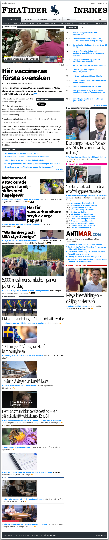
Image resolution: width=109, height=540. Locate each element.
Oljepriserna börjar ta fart (81, 207)
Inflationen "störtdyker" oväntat (84, 205)
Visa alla (59, 169)
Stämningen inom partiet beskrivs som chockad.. (24, 356)
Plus (81, 27)
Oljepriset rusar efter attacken (83, 216)
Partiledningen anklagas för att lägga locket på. (87, 157)
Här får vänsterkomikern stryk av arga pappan (44, 213)
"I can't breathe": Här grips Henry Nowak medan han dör (89, 81)
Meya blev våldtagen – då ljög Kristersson (84, 298)
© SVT (61, 65)
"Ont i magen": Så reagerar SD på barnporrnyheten (86, 71)
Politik (54, 23)
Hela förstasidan (10, 23)
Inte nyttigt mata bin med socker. (17, 447)
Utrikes (47, 23)
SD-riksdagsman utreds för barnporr (87, 86)
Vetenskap (43, 19)
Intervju (22, 23)
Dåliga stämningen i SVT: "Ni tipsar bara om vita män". (26, 524)
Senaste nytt (73, 27)
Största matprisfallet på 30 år (83, 203)
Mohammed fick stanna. (78, 306)
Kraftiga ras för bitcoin (80, 212)
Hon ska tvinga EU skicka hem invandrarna (85, 33)
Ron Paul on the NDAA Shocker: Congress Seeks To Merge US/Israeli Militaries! (87, 260)
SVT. (35, 94)
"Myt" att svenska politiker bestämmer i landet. (23, 241)
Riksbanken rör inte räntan (82, 214)
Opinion (68, 19)
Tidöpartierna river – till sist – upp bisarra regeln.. (24, 323)
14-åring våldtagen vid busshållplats (87, 76)
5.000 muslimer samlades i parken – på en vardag (31, 282)
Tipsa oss (102, 23)
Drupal (103, 535)
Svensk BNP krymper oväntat (83, 219)
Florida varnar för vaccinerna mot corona (21, 153)
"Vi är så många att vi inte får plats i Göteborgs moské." (26, 291)
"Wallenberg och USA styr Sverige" (19, 234)
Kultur (56, 19)
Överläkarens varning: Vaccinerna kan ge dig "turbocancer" (29, 167)
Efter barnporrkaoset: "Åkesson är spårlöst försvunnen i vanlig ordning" (88, 40)
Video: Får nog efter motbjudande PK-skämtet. (23, 224)
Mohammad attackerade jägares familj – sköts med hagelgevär (16, 186)
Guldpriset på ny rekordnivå (82, 210)
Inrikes (39, 23)
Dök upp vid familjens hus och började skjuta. (22, 199)
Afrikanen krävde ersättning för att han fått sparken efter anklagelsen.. (33, 420)
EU (76, 23)
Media (61, 23)
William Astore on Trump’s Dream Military (85, 244)
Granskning (83, 23)
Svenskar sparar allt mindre (82, 221)
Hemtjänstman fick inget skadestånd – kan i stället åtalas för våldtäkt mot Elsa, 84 (89, 93)
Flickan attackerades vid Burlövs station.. (20, 386)
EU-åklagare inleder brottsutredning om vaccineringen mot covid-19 (32, 163)
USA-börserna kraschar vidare (83, 225)
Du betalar (69, 23)
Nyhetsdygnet (101, 105)
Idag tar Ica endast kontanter (83, 223)
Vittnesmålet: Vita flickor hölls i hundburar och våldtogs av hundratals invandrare (88, 53)
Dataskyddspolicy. (48, 535)
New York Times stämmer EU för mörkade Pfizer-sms (27, 157)
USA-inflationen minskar (81, 227)
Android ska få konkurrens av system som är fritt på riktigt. (28, 472)
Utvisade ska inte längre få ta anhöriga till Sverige (90, 46)
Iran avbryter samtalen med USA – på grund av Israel (88, 100)
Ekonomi (28, 19)
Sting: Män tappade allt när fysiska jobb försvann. (24, 499)
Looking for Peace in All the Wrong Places (84, 256)
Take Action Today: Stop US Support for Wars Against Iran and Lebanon (86, 253)
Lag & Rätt (31, 23)
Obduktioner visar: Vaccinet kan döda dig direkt (24, 160)
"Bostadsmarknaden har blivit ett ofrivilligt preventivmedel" (86, 60)
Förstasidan (12, 19)
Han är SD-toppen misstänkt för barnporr (89, 65)
